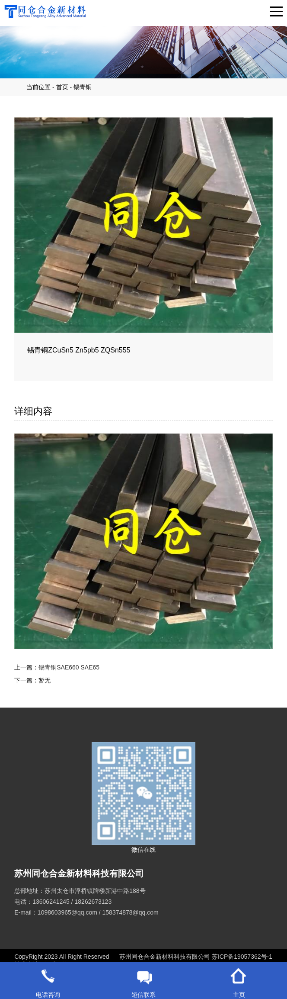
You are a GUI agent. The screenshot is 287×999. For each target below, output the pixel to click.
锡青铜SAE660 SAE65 (68, 667)
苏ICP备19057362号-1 (242, 956)
